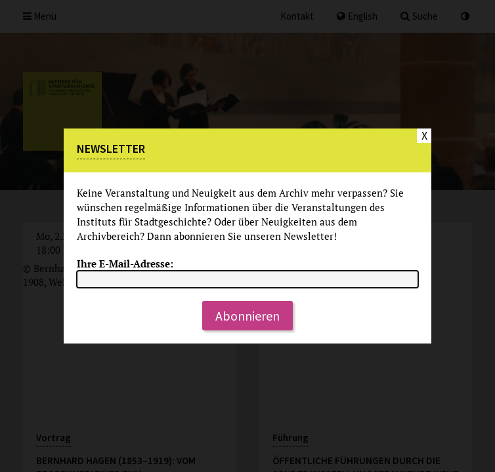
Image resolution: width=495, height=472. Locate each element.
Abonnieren (247, 315)
